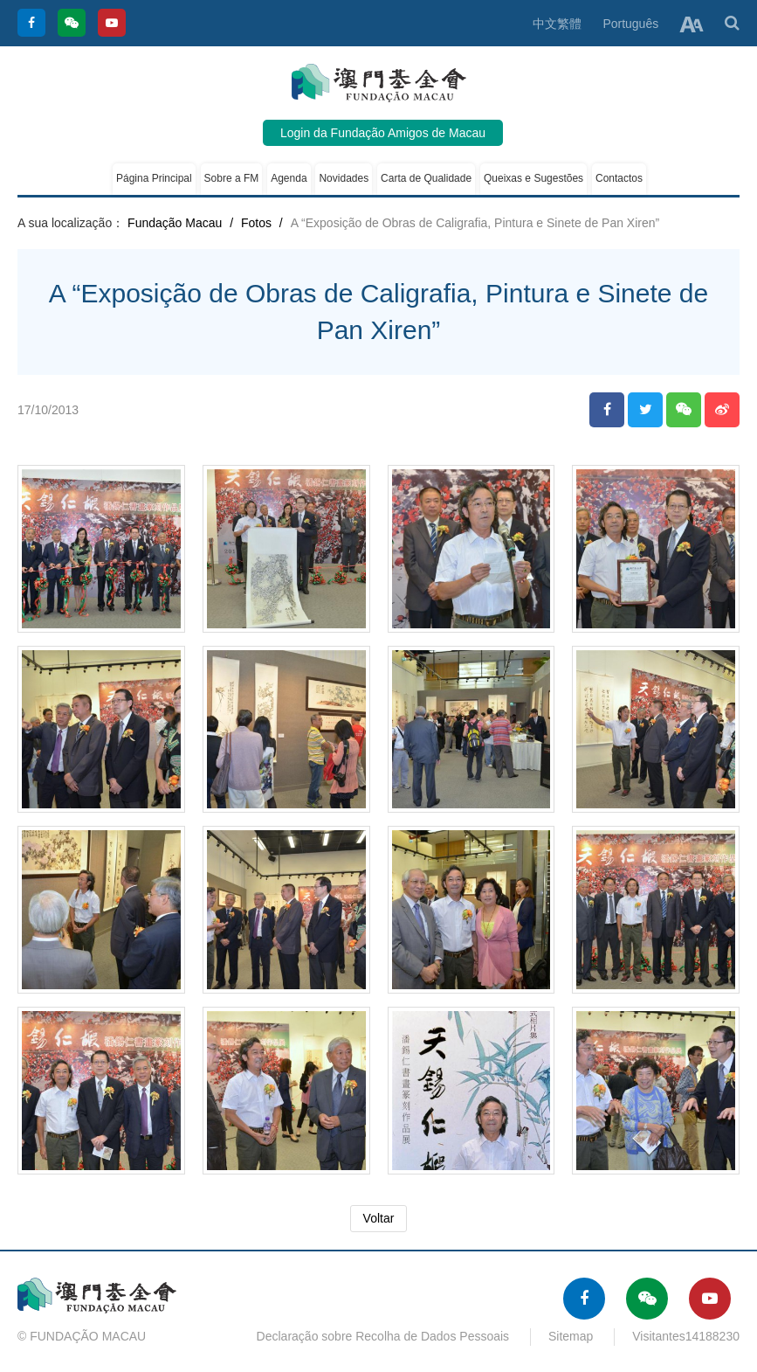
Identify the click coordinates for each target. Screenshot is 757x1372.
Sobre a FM (231, 178)
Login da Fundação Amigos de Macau (382, 133)
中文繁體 (557, 24)
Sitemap (570, 1336)
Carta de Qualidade (426, 178)
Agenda (288, 178)
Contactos (619, 178)
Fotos (256, 223)
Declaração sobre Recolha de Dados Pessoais (383, 1336)
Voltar (379, 1218)
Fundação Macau (174, 223)
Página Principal (154, 178)
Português (630, 24)
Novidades (343, 178)
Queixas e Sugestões (533, 178)
